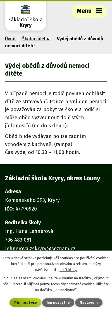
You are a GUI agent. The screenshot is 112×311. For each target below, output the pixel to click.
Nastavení (89, 302)
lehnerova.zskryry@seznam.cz (40, 248)
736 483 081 (18, 240)
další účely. (68, 270)
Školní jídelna (36, 38)
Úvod (10, 38)
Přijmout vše (25, 302)
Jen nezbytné (58, 302)
